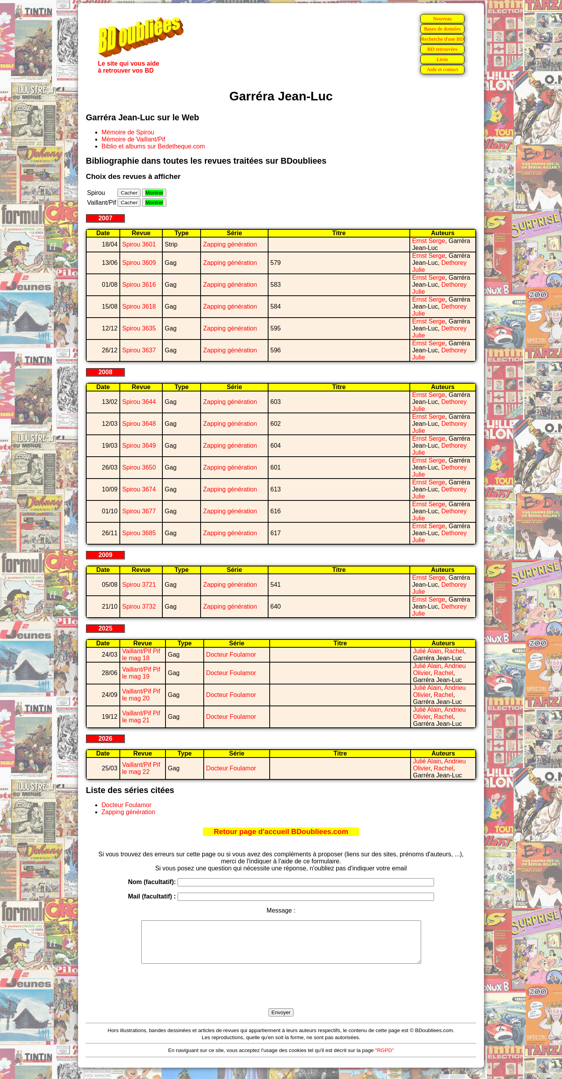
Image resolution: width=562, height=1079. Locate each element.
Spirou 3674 (139, 489)
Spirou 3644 (139, 401)
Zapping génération (230, 244)
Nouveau (442, 18)
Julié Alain (427, 651)
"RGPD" (384, 1058)
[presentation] (281, 995)
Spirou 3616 (139, 284)
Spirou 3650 (139, 467)
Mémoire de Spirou (127, 132)
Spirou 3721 (139, 584)
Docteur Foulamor (231, 654)
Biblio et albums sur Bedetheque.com (153, 146)
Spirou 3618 (139, 306)
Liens (442, 59)
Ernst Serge (428, 241)
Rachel (454, 651)
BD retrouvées (442, 49)
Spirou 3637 (139, 350)
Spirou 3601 (139, 244)
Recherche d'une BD (442, 39)
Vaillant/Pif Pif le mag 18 (141, 654)
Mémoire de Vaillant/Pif (133, 139)
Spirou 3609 (139, 262)
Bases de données (442, 29)
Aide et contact (442, 69)
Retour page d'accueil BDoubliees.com (281, 831)
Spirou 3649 (139, 445)
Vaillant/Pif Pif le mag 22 (141, 768)
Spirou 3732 (139, 606)
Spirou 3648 (139, 423)
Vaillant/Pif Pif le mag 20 (141, 695)
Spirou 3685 (139, 533)
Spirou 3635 (139, 328)
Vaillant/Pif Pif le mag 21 (141, 717)
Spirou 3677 (139, 511)
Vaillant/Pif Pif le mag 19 (141, 673)
